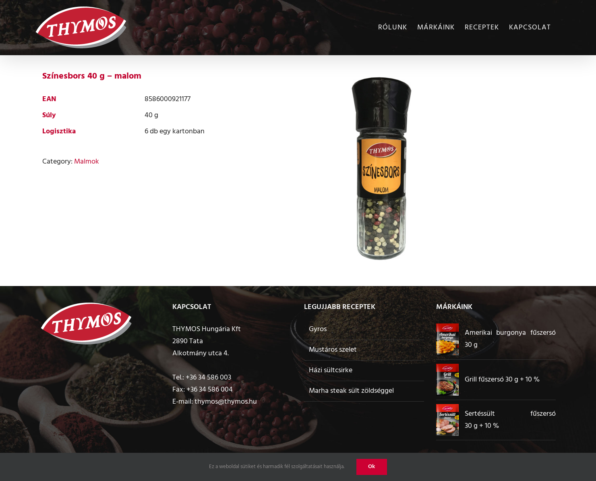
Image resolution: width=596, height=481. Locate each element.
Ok (371, 466)
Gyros (318, 329)
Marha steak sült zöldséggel (351, 391)
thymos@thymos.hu (226, 402)
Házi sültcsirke (330, 370)
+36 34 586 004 (209, 390)
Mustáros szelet (333, 350)
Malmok (86, 162)
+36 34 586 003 (208, 378)
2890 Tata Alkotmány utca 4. (200, 347)
